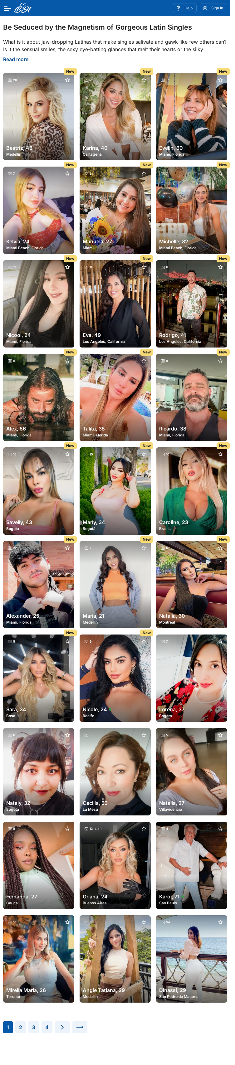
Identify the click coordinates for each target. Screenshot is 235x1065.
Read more (15, 59)
